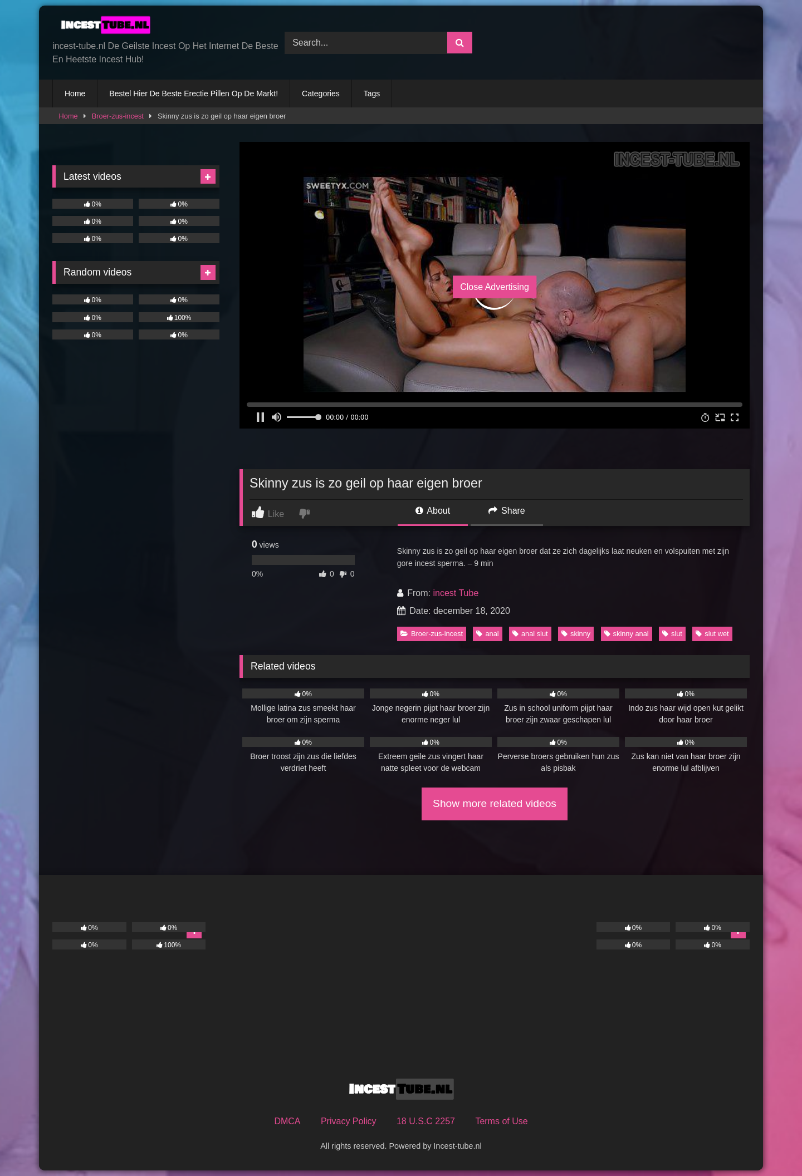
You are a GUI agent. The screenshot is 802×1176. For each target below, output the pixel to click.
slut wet (712, 633)
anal (487, 633)
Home (75, 93)
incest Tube (455, 593)
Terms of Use (501, 1121)
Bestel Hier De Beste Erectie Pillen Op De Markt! (193, 93)
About (432, 510)
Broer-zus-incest (118, 116)
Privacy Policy (348, 1121)
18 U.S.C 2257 (426, 1121)
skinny (575, 633)
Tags (372, 93)
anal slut (530, 633)
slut (672, 633)
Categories (321, 93)
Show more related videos (494, 803)
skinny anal (626, 633)
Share (506, 510)
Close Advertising (494, 287)
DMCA (287, 1121)
